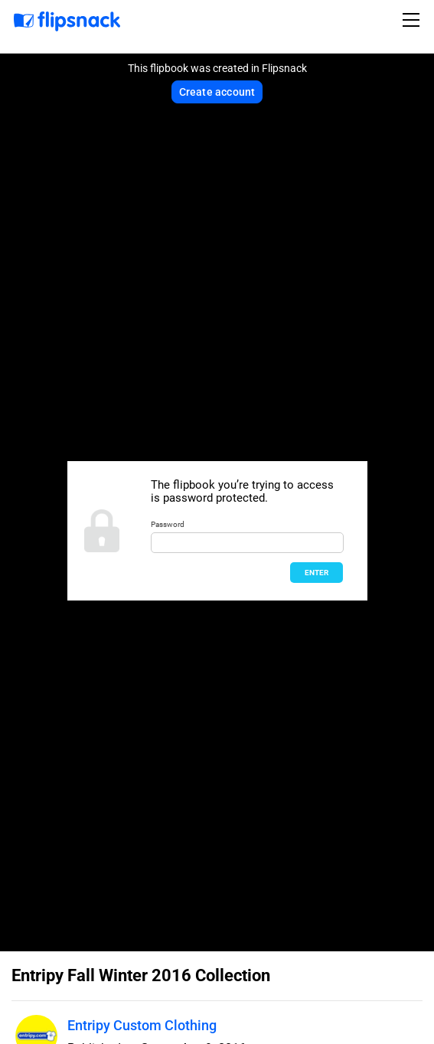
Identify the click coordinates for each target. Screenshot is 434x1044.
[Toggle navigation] (413, 20)
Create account (217, 92)
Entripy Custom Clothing (142, 1025)
